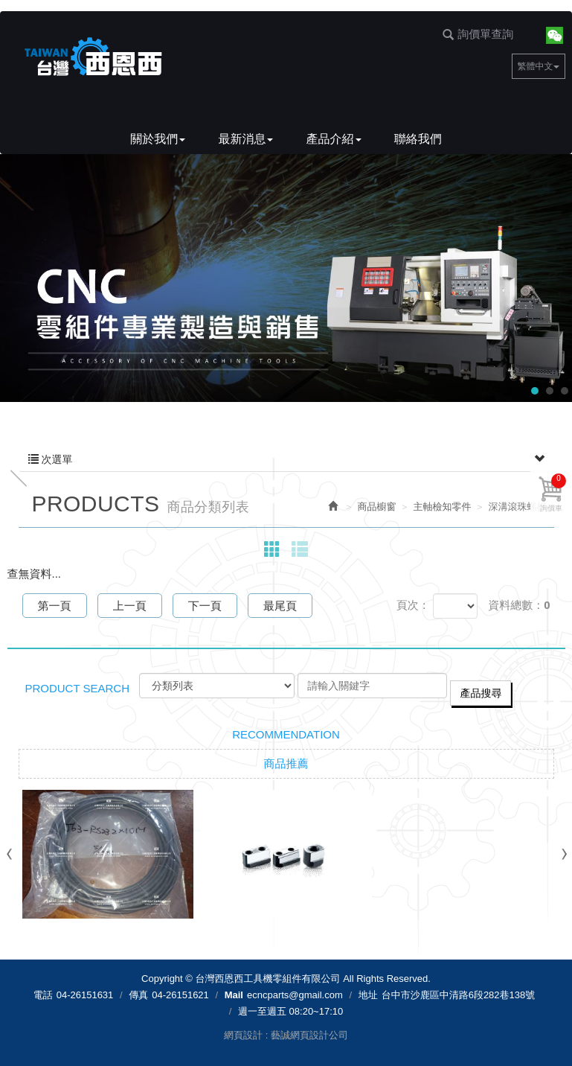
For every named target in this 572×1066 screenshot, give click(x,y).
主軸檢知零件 (443, 506)
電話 (43, 994)
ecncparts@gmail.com (295, 994)
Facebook (529, 34)
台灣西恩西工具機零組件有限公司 (93, 57)
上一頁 (130, 605)
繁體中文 (538, 66)
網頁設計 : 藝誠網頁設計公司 (286, 1035)
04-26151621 (180, 994)
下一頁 (205, 605)
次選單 (286, 459)
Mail (234, 994)
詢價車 (553, 492)
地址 (368, 994)
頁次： (413, 605)
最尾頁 (280, 605)
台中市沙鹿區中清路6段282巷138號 (459, 994)
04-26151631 (85, 994)
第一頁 (54, 605)
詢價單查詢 (478, 34)
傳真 (138, 994)
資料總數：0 (519, 605)
